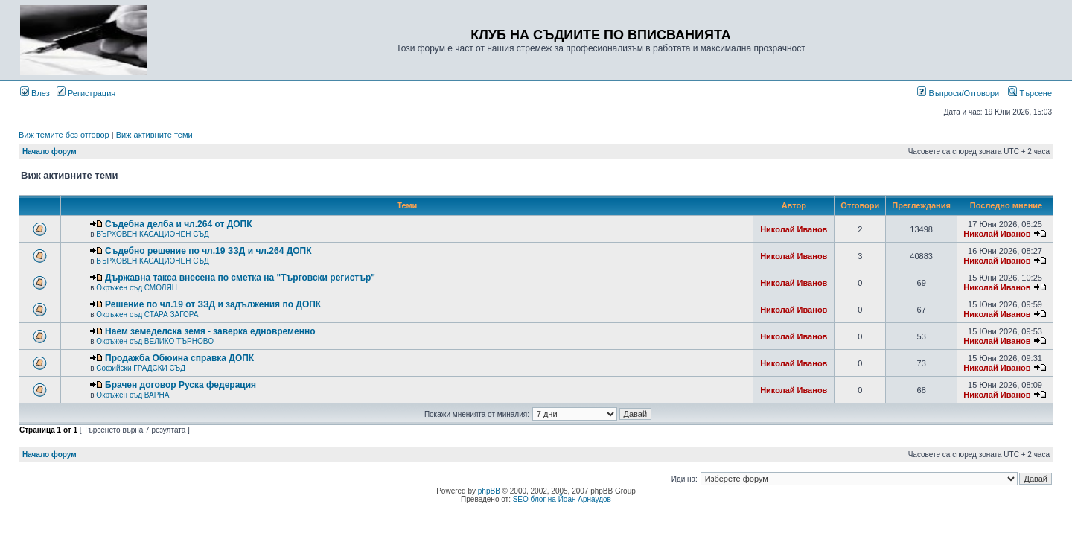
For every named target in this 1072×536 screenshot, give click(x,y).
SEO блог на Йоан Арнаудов (562, 499)
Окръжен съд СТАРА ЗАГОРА (147, 314)
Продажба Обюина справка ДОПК (179, 358)
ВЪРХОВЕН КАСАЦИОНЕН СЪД (152, 234)
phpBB (489, 491)
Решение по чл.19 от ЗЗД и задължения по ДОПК (213, 304)
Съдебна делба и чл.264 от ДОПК (178, 224)
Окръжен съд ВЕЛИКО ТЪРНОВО (155, 341)
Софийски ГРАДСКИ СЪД (140, 368)
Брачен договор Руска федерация (180, 385)
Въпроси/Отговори (958, 93)
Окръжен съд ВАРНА (132, 395)
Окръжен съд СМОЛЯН (136, 288)
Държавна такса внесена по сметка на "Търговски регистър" (240, 277)
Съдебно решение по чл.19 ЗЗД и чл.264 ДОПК (208, 251)
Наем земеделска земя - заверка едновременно (210, 331)
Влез (35, 93)
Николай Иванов (793, 229)
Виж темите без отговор (64, 134)
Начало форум (49, 151)
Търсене (1030, 93)
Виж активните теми (154, 134)
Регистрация (86, 93)
